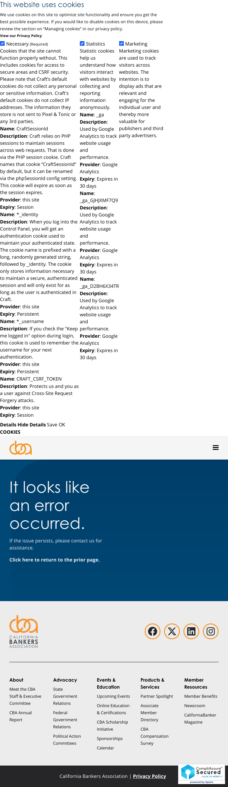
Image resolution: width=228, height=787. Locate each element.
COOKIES (10, 432)
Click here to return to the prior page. (54, 559)
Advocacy (65, 680)
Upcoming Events (113, 696)
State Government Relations (65, 696)
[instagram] (211, 631)
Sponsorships (110, 738)
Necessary (27, 44)
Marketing (136, 44)
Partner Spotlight (157, 696)
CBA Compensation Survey (154, 736)
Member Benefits (200, 696)
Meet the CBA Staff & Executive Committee (25, 696)
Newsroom (194, 705)
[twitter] (172, 631)
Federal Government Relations (65, 719)
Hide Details (32, 424)
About (16, 680)
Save (52, 424)
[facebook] (153, 631)
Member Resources (195, 683)
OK (62, 424)
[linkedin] (191, 631)
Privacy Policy (149, 776)
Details (8, 424)
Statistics (95, 44)
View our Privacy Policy (21, 35)
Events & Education (108, 683)
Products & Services (153, 683)
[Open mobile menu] (216, 447)
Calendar (105, 748)
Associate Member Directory (149, 712)
